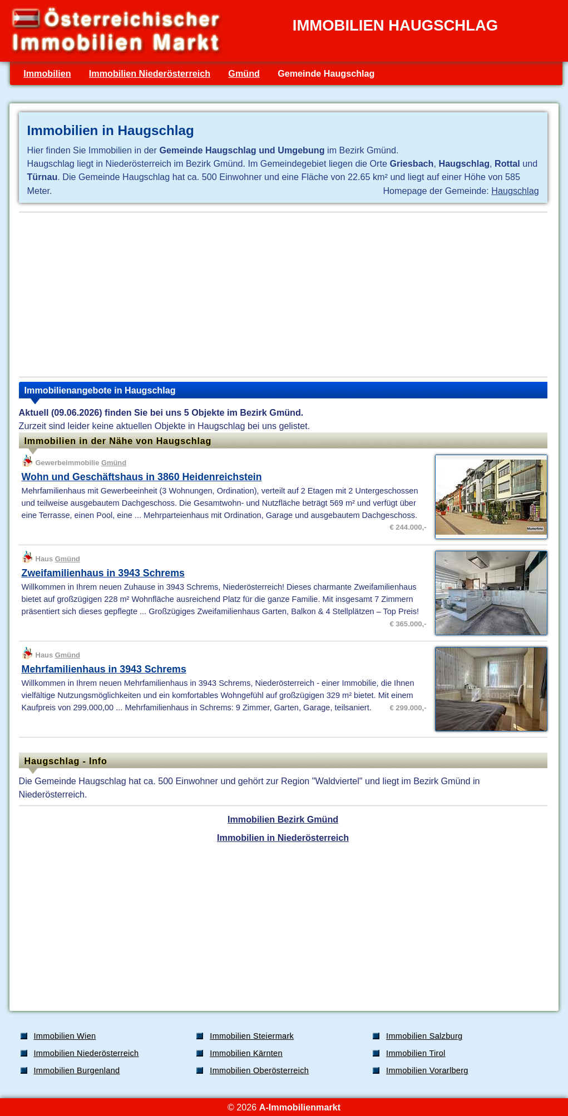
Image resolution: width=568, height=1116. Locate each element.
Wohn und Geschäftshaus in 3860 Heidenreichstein (142, 476)
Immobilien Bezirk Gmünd (283, 819)
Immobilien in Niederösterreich (283, 838)
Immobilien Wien (65, 1036)
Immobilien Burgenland (77, 1070)
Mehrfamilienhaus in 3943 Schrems (104, 669)
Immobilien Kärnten (246, 1053)
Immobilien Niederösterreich (149, 73)
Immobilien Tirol (416, 1053)
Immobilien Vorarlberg (427, 1070)
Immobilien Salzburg (424, 1036)
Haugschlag (515, 191)
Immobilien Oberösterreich (259, 1070)
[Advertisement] (283, 294)
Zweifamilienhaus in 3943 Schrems (103, 573)
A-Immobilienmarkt (299, 1107)
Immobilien (47, 73)
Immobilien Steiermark (252, 1036)
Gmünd (244, 73)
